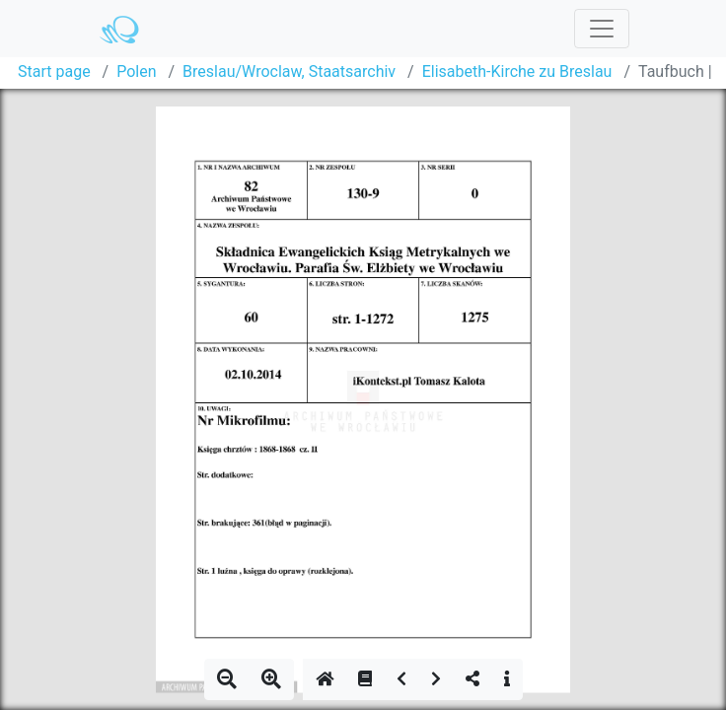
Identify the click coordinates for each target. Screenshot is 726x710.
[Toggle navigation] (601, 28)
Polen (136, 71)
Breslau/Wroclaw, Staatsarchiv (289, 71)
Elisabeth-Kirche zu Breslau (517, 71)
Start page (54, 71)
